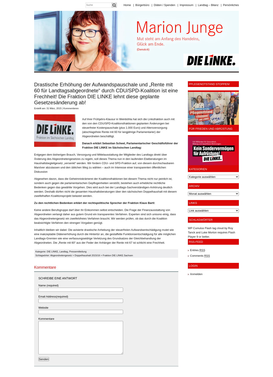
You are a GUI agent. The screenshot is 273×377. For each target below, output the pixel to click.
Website (43, 307)
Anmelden (196, 274)
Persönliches (230, 5)
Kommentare (46, 318)
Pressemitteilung (77, 251)
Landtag (64, 251)
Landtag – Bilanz (207, 5)
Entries (197, 250)
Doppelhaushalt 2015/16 (87, 255)
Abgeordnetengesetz (61, 255)
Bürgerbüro (141, 5)
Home (127, 5)
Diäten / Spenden (163, 5)
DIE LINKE (52, 251)
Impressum (185, 5)
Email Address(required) (53, 296)
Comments (200, 255)
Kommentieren (71, 108)
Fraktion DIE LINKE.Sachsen (118, 255)
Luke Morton (209, 232)
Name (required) (48, 285)
